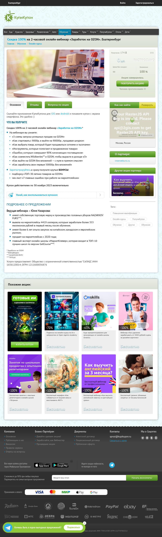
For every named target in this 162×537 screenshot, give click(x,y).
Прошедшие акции (46, 444)
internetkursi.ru (122, 160)
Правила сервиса (14, 447)
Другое (131, 225)
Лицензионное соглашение (128, 136)
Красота (19, 31)
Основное (15, 104)
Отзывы (34, 104)
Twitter (151, 438)
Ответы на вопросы (15, 451)
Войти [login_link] (122, 3)
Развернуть (147, 105)
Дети (128, 31)
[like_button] (148, 52)
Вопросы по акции (58, 104)
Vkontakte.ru (147, 438)
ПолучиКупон (107, 31)
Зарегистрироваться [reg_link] (145, 3)
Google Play (60, 465)
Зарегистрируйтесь (19, 169)
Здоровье (30, 31)
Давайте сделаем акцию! (49, 436)
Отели (119, 31)
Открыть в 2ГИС (147, 135)
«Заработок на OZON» (69, 128)
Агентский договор (85, 436)
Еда (11, 31)
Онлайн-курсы (119, 219)
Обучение (64, 31)
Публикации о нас (15, 440)
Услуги (94, 31)
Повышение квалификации (125, 213)
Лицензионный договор (88, 440)
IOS (53, 113)
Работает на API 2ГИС (129, 134)
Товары (76, 31)
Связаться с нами (118, 440)
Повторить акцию (132, 83)
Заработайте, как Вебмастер (51, 440)
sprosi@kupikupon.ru (120, 436)
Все (5, 31)
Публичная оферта (85, 444)
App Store (42, 465)
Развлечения (43, 31)
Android (65, 113)
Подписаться (73, 527)
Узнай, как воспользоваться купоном (37, 195)
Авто (55, 31)
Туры (85, 31)
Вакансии (10, 444)
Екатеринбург (14, 3)
